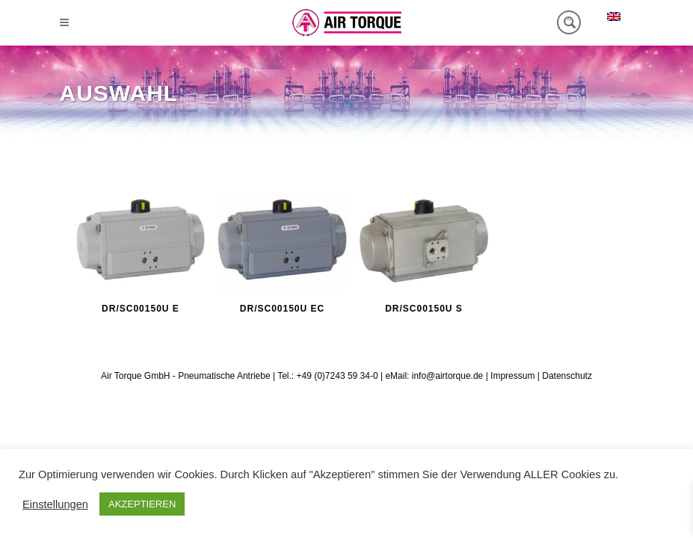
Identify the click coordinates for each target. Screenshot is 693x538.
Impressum (512, 376)
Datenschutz (567, 376)
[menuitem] (614, 16)
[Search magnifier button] (568, 22)
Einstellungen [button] (55, 504)
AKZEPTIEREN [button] (142, 504)
